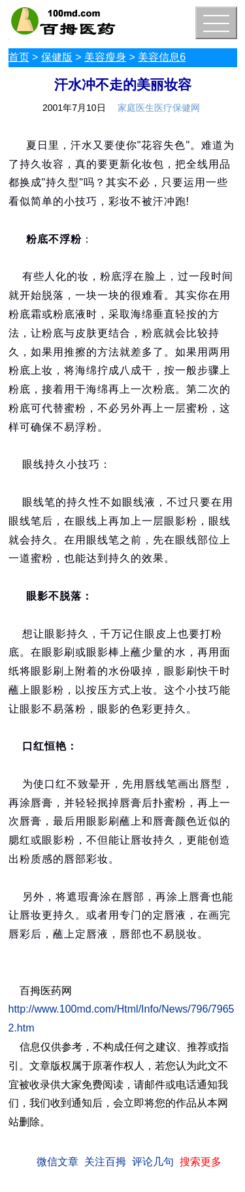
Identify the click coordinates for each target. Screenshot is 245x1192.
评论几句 (153, 1161)
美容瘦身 (105, 57)
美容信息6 (162, 57)
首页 (18, 57)
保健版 (57, 57)
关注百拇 (105, 1161)
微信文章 (57, 1161)
